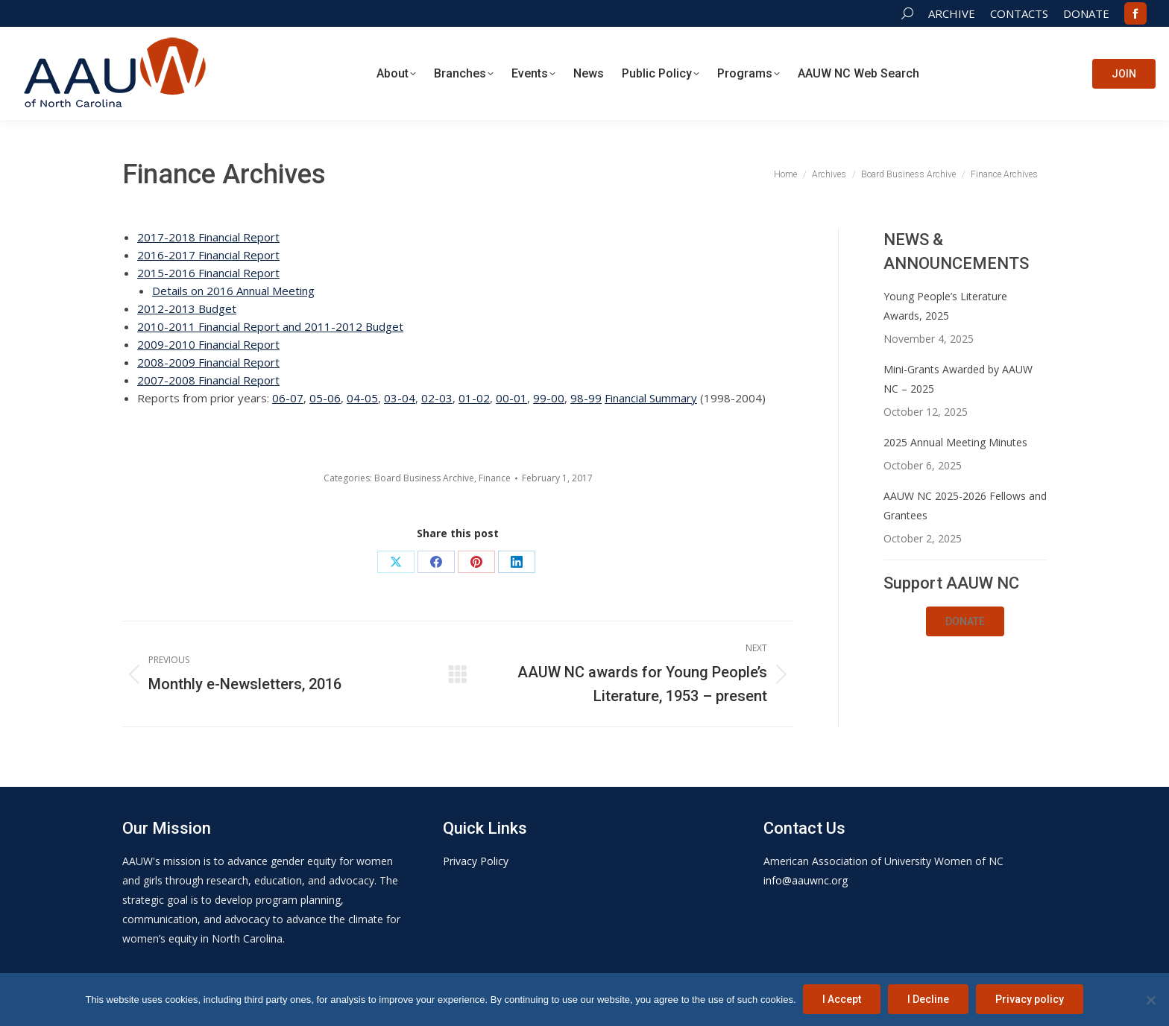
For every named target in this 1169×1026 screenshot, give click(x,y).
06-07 (287, 397)
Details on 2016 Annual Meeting (233, 290)
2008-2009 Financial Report (208, 362)
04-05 (362, 397)
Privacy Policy (475, 861)
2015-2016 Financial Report (208, 272)
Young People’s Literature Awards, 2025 (945, 306)
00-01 (511, 397)
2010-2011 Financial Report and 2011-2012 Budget (270, 326)
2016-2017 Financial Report (208, 254)
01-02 (474, 397)
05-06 (325, 397)
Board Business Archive (424, 478)
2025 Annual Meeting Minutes (955, 442)
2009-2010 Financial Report (208, 344)
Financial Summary (651, 397)
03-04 (399, 397)
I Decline (929, 1000)
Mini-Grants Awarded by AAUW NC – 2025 (958, 379)
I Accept (842, 1000)
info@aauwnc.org (805, 880)
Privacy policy (1030, 1000)
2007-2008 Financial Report (208, 380)
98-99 (586, 397)
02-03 (437, 397)
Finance (495, 478)
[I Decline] (1150, 999)
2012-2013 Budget (186, 308)
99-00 (548, 397)
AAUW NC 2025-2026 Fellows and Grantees (965, 505)
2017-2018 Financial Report (208, 236)
